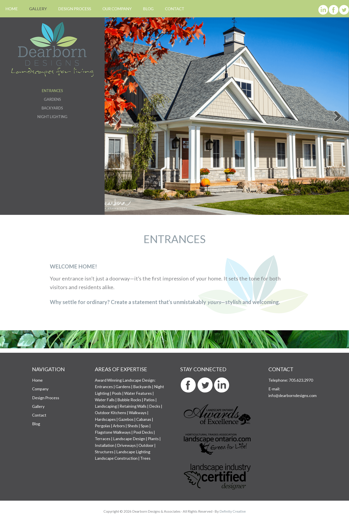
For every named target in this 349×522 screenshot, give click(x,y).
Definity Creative (232, 511)
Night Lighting (52, 116)
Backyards (52, 107)
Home (37, 380)
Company (40, 388)
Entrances (52, 90)
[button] (116, 116)
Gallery (38, 406)
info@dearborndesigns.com (292, 395)
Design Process (45, 397)
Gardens (52, 99)
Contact (39, 415)
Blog (36, 423)
